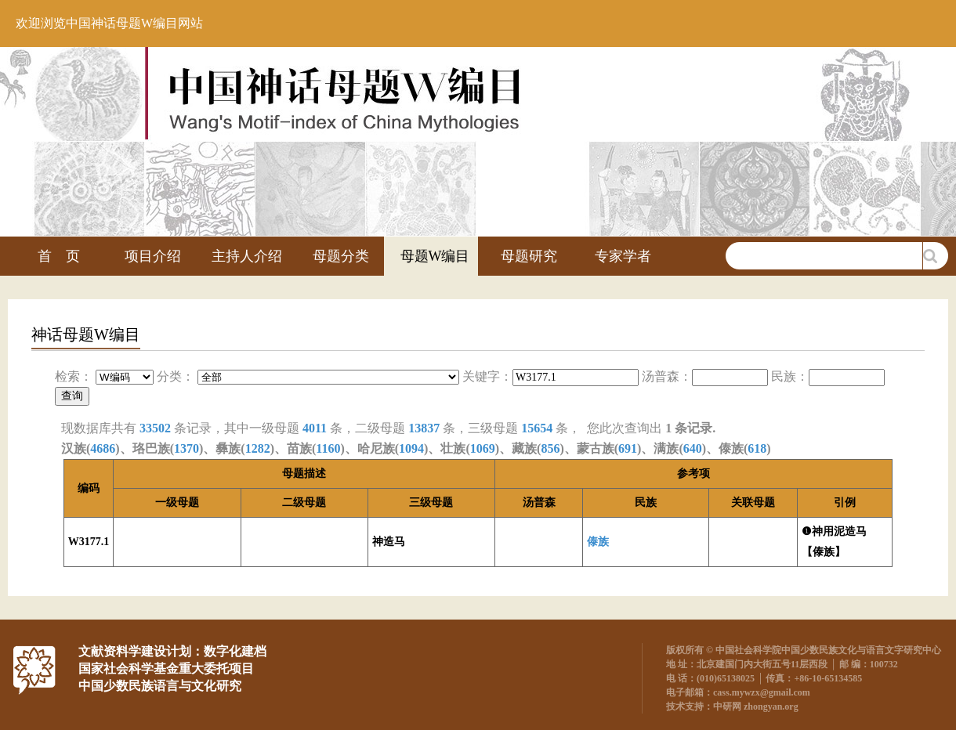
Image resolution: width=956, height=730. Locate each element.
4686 (102, 448)
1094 (411, 448)
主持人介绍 (247, 256)
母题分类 (341, 256)
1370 (186, 448)
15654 (536, 428)
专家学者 (623, 256)
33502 (155, 428)
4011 (314, 428)
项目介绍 (153, 256)
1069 (482, 448)
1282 (257, 448)
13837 (424, 428)
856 (550, 448)
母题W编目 (435, 256)
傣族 (598, 542)
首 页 (59, 256)
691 (627, 448)
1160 (328, 448)
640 (692, 448)
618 (757, 448)
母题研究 (529, 256)
